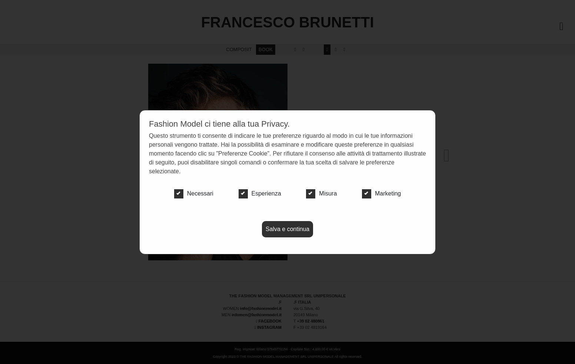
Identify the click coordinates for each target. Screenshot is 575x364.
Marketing (381, 193)
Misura (321, 193)
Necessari (193, 193)
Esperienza (260, 193)
